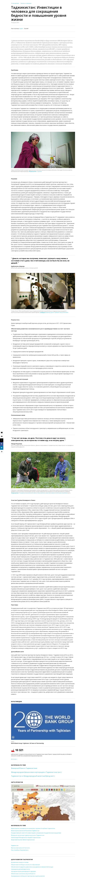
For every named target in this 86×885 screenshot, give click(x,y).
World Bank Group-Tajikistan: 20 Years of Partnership (27, 743)
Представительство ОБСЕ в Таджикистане (23, 840)
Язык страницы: (15, 28)
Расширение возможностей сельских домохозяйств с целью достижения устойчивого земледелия (43, 493)
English (21, 28)
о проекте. (35, 171)
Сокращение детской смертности (20, 869)
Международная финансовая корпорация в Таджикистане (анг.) (36, 772)
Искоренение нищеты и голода (19, 862)
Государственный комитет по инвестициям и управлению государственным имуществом (36, 833)
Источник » (14, 759)
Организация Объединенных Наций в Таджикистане (26, 837)
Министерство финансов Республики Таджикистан (25, 830)
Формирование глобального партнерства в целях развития (28, 876)
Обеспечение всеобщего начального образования (25, 864)
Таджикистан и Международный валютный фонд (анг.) (33, 776)
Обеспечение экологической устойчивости (23, 873)
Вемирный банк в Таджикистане (24, 768)
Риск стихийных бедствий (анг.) (19, 850)
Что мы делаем (15, 3)
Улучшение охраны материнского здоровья (23, 871)
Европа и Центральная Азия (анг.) (20, 848)
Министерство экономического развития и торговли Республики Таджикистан (33, 828)
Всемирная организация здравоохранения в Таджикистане (27, 835)
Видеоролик (15, 493)
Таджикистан (14, 845)
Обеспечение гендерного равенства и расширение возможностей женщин (32, 867)
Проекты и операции (26, 3)
